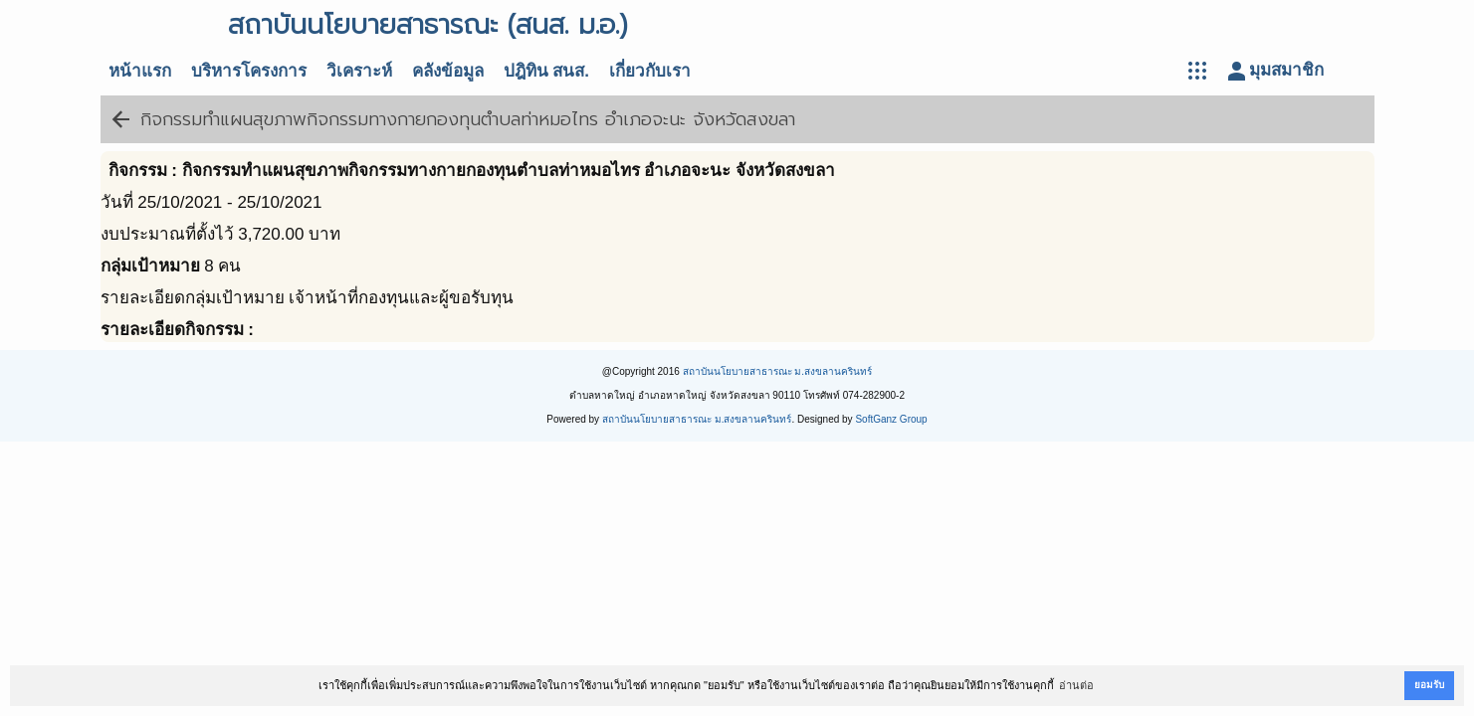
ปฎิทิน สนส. (546, 71)
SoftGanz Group (891, 419)
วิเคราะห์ (359, 71)
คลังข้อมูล (448, 71)
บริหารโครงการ (249, 71)
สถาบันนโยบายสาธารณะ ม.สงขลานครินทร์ (778, 371)
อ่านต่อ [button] (1076, 685)
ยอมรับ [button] (1429, 684)
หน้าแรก (139, 71)
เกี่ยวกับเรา (650, 71)
